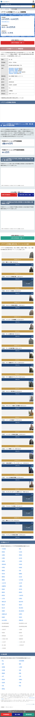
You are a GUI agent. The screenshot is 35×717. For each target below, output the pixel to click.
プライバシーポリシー (9, 707)
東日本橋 (17, 68)
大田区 (20, 561)
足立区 (20, 576)
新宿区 (3, 551)
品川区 (20, 558)
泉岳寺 (3, 679)
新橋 (20, 673)
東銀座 (3, 673)
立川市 (20, 582)
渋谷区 (20, 564)
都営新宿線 (11, 69)
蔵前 (20, 663)
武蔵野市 (4, 586)
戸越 (20, 682)
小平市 (3, 598)
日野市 (20, 598)
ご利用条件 (2, 707)
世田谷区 (4, 564)
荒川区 (3, 573)
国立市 (3, 604)
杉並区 (20, 567)
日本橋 (3, 670)
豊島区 (3, 570)
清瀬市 (3, 610)
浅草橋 (15, 73)
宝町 (20, 670)
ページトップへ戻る (31, 704)
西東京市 (21, 620)
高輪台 (20, 679)
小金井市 (21, 595)
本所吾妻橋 (21, 660)
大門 (3, 676)
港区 (20, 548)
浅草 (3, 663)
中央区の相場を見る (5, 21)
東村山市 (4, 601)
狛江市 (3, 607)
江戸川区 (21, 579)
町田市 (3, 595)
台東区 (3, 555)
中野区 (3, 567)
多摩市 (20, 614)
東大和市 (21, 607)
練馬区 (3, 576)
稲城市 (3, 617)
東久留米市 (21, 610)
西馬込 (3, 688)
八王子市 (4, 582)
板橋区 (20, 573)
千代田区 (4, 548)
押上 (3, 660)
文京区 (20, 551)
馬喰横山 (17, 69)
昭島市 (3, 592)
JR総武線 (11, 73)
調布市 (20, 592)
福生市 (20, 604)
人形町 (20, 72)
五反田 (3, 682)
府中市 (20, 589)
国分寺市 (21, 601)
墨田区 (20, 555)
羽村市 (20, 617)
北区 (20, 570)
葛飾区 (3, 579)
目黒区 (3, 561)
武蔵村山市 (4, 614)
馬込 (20, 685)
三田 (20, 676)
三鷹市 (20, 586)
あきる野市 (4, 620)
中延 (3, 685)
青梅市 (3, 589)
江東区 (3, 558)
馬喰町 (16, 70)
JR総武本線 (11, 70)
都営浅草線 (11, 68)
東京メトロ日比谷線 (13, 72)
